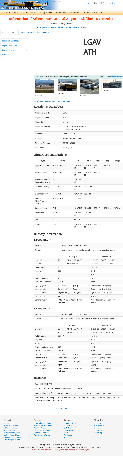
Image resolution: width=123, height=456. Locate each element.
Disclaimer (98, 428)
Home (7, 12)
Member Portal (90, 12)
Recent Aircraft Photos (42, 435)
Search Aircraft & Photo (42, 423)
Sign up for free (109, 3)
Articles (66, 433)
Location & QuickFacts (15, 41)
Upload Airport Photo (12, 435)
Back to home (61, 409)
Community (74, 12)
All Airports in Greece (46, 27)
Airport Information (9, 32)
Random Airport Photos (12, 437)
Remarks (15, 55)
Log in (89, 3)
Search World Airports (12, 433)
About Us (97, 423)
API (102, 12)
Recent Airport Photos (12, 440)
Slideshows (61, 12)
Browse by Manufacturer (43, 425)
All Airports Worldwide (68, 27)
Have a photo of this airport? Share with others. (52, 102)
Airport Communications (15, 45)
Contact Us (98, 430)
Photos (31, 32)
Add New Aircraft (40, 428)
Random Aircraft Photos (42, 433)
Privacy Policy (99, 425)
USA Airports (8, 423)
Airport (18, 12)
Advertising (98, 433)
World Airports (9, 430)
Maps (22, 32)
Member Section (70, 423)
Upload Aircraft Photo (42, 430)
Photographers (45, 12)
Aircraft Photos (43, 32)
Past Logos (68, 435)
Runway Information (15, 50)
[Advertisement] (58, 54)
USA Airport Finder (10, 428)
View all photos (116, 77)
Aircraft (30, 12)
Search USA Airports (11, 425)
